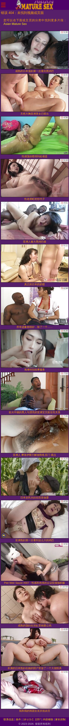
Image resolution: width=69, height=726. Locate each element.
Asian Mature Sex (15, 23)
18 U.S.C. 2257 (32, 719)
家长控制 (60, 719)
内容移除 (48, 719)
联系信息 (8, 719)
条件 (18, 719)
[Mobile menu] (3, 5)
